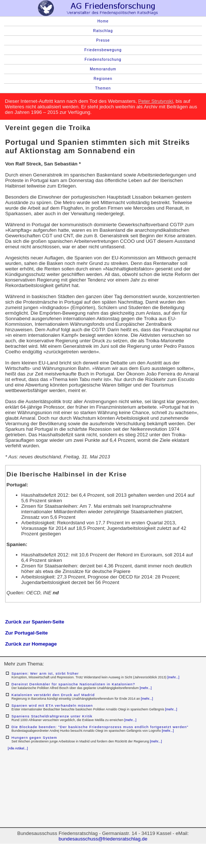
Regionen (103, 79)
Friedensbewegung (102, 50)
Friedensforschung (103, 59)
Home (103, 21)
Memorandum (103, 69)
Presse (103, 40)
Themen (103, 88)
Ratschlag (103, 31)
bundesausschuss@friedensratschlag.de (103, 839)
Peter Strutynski (155, 101)
